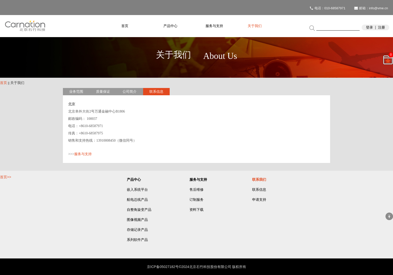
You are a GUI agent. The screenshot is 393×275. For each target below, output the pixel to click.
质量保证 (103, 92)
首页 (124, 26)
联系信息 (156, 92)
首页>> (5, 177)
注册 (381, 27)
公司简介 (130, 92)
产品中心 (170, 26)
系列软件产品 (137, 240)
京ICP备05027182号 (163, 267)
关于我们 (255, 26)
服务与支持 (214, 26)
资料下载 (196, 210)
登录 (369, 27)
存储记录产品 (137, 230)
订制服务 (196, 200)
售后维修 (196, 190)
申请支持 (259, 200)
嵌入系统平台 (137, 190)
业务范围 (76, 92)
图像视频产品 (137, 220)
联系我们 (259, 179)
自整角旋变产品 (139, 210)
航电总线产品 (137, 200)
